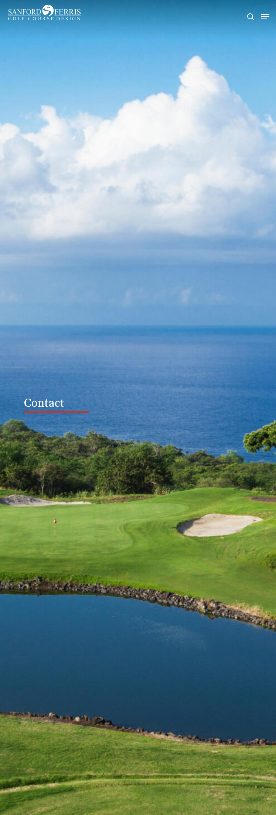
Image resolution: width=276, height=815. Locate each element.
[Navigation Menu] (265, 16)
